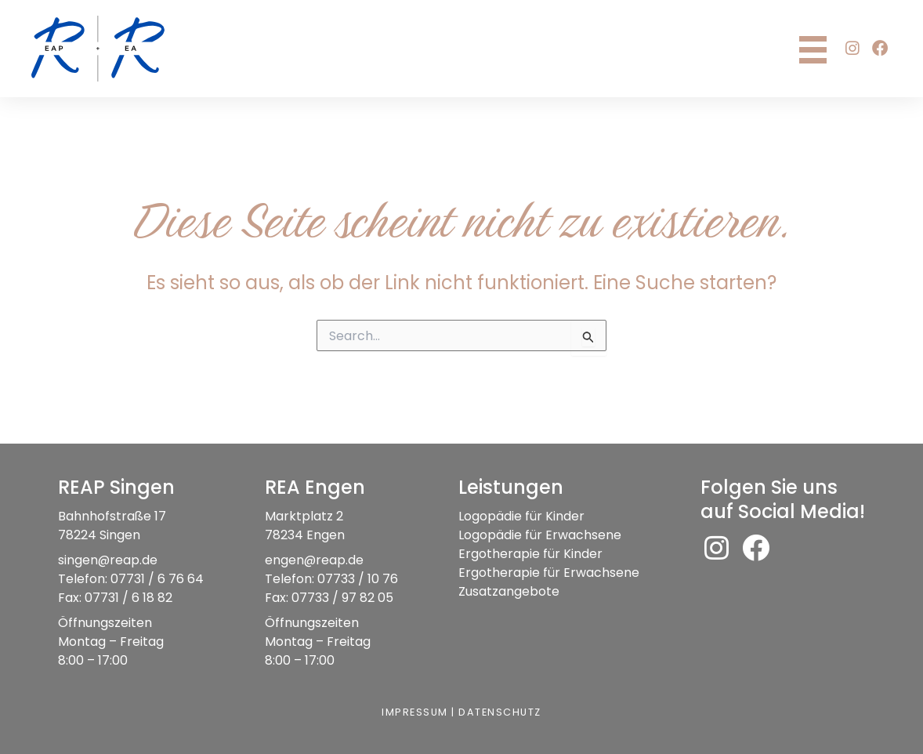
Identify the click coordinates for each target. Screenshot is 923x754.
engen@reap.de (314, 560)
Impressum (414, 712)
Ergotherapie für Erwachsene (548, 573)
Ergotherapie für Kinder (530, 554)
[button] (852, 48)
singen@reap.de (108, 560)
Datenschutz (500, 712)
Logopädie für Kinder (521, 516)
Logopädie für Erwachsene (539, 535)
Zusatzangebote (508, 591)
